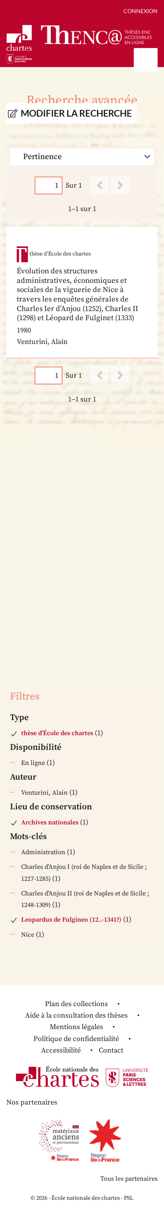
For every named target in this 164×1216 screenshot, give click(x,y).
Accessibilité (61, 1050)
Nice (27, 935)
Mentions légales (76, 1027)
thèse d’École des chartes (57, 733)
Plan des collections (76, 1004)
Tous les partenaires (129, 1179)
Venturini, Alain (44, 793)
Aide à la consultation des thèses (76, 1015)
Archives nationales (49, 822)
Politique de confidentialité (76, 1038)
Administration (43, 852)
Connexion (140, 11)
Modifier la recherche (76, 113)
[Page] (48, 185)
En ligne (33, 763)
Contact (111, 1050)
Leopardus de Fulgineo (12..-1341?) (71, 920)
